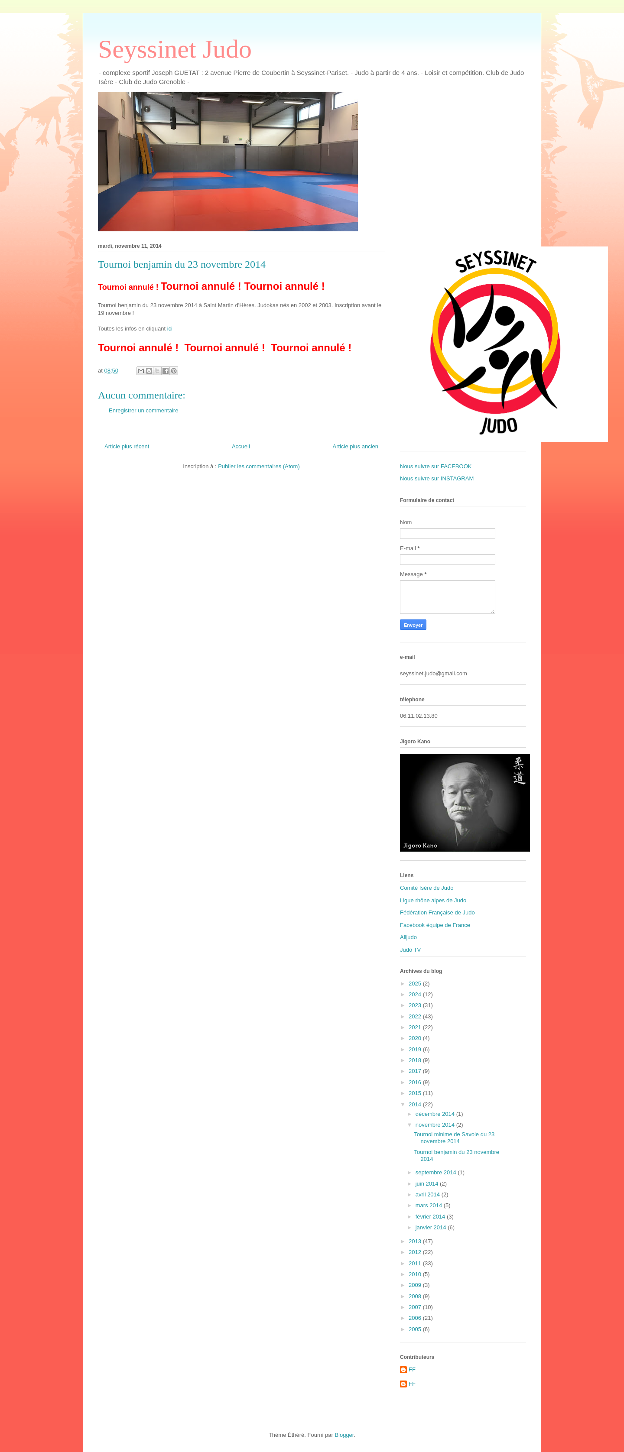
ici (169, 328)
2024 (416, 994)
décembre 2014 (436, 1114)
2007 (416, 1307)
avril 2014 (429, 1194)
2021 (416, 1027)
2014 (416, 1104)
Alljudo (408, 937)
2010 (416, 1274)
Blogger (344, 1435)
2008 (416, 1296)
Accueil (241, 446)
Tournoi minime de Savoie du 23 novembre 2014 (454, 1137)
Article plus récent (126, 446)
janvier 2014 (432, 1227)
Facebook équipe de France (435, 925)
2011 (416, 1263)
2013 (416, 1241)
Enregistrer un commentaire (143, 410)
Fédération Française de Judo (437, 912)
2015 (416, 1093)
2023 (416, 1005)
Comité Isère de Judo (427, 888)
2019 (416, 1049)
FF (412, 1369)
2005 (416, 1329)
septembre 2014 (437, 1172)
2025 (416, 983)
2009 (416, 1285)
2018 (416, 1060)
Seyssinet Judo (175, 49)
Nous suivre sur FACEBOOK (435, 466)
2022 (416, 1016)
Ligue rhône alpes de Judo (433, 900)
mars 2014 (430, 1205)
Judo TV (410, 949)
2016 (416, 1082)
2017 (416, 1071)
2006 (416, 1318)
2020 (416, 1038)
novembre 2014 (436, 1124)
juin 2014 (428, 1183)
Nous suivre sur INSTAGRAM (437, 478)
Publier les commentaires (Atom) (259, 466)
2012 (416, 1252)
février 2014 (431, 1216)
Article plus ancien (356, 446)
